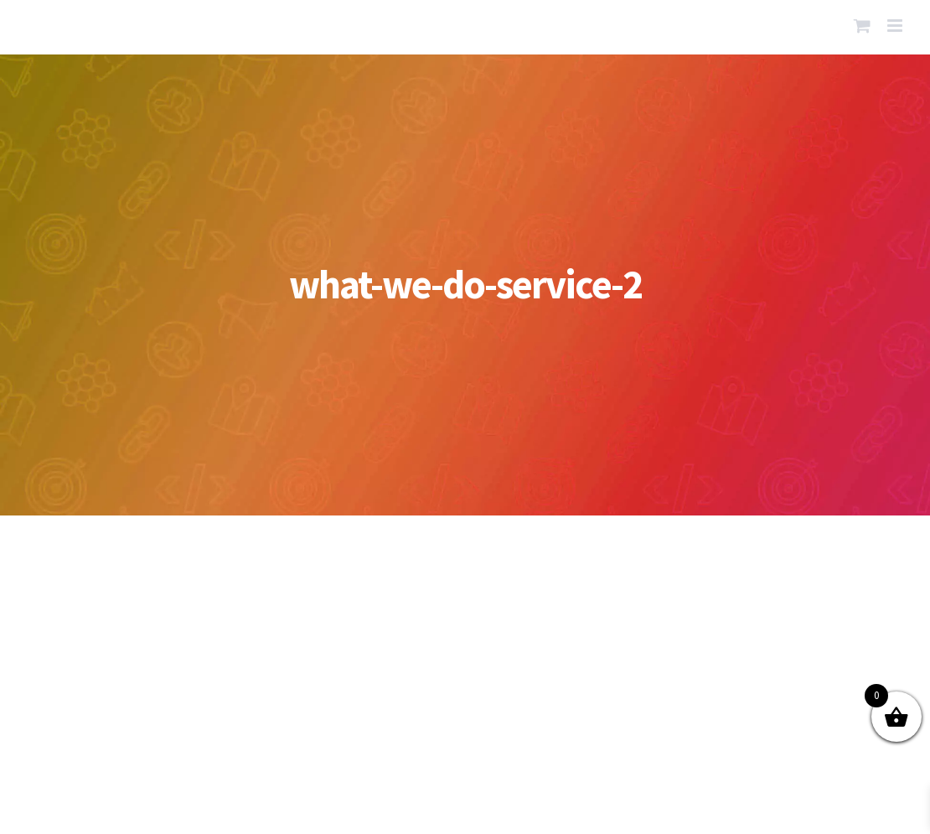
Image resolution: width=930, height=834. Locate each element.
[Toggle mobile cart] (862, 25)
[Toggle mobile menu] (896, 25)
